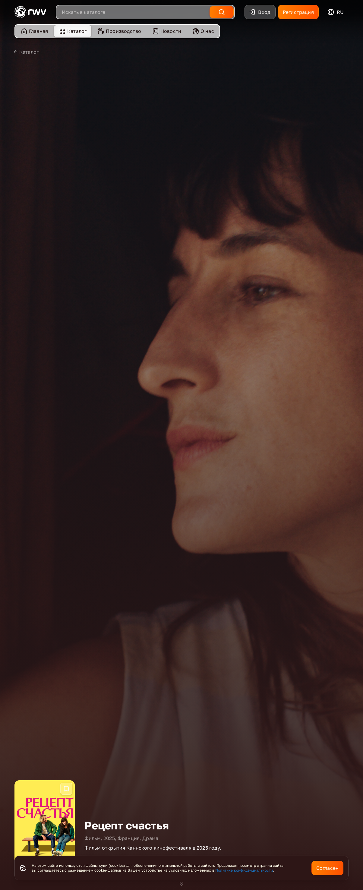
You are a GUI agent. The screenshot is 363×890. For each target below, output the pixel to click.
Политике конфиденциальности (244, 870)
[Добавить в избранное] (66, 789)
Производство (119, 31)
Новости (166, 31)
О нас (203, 31)
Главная (34, 31)
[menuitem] (34, 31)
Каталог (73, 31)
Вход (259, 12)
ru (335, 12)
